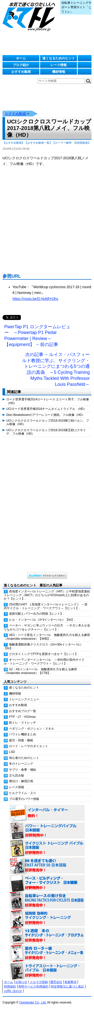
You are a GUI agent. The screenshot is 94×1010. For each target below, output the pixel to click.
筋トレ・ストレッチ (22, 722)
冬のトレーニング (21, 763)
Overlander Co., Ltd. (32, 1002)
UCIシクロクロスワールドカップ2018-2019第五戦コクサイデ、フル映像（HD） (46, 431)
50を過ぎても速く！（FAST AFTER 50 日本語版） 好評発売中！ (47, 866)
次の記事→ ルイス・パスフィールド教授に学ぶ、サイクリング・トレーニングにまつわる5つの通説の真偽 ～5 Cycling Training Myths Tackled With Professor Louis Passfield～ (56, 369)
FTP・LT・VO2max (22, 717)
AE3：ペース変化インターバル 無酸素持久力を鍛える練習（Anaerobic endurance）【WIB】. (47, 636)
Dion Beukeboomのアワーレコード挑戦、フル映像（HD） (45, 415)
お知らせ (21, 982)
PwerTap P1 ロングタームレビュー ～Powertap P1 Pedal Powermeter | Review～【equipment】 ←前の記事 (37, 335)
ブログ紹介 (21, 65)
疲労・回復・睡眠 (21, 740)
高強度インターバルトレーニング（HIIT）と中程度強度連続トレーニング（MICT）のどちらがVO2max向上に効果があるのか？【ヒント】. (47, 595)
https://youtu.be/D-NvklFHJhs (35, 299)
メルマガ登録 (39, 982)
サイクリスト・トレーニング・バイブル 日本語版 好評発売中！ (47, 848)
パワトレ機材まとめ (22, 734)
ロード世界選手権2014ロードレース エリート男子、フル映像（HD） (47, 401)
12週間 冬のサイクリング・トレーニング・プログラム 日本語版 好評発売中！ (47, 936)
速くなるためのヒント (58, 58)
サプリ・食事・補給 (22, 769)
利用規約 (10, 986)
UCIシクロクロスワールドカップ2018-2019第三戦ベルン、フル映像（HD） (47, 422)
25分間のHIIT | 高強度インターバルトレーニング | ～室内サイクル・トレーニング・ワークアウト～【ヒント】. (45, 606)
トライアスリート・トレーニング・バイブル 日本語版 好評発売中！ (47, 971)
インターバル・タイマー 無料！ (47, 813)
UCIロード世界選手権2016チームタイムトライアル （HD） (46, 409)
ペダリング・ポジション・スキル (31, 728)
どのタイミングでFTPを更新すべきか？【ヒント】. (44, 654)
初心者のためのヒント (24, 758)
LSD (12, 752)
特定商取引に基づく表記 (67, 986)
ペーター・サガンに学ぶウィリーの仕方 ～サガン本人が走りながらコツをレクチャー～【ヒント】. (47, 627)
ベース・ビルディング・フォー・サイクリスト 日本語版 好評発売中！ (47, 883)
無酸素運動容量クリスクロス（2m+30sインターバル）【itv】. (43, 646)
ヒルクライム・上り (22, 793)
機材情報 (58, 72)
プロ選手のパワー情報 (24, 799)
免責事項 (70, 982)
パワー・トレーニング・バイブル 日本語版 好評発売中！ (47, 830)
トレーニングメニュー (24, 699)
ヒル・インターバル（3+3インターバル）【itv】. (42, 619)
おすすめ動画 (21, 72)
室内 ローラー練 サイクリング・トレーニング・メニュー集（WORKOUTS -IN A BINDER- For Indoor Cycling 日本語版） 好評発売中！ (47, 953)
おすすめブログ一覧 (22, 711)
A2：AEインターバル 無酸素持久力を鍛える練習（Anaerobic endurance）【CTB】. (40, 671)
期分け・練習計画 (21, 781)
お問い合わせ (13, 991)
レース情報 (58, 65)
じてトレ (30, 16)
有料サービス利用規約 (33, 986)
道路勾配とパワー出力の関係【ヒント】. (36, 613)
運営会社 (56, 982)
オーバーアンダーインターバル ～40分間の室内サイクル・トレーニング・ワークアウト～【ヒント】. (44, 661)
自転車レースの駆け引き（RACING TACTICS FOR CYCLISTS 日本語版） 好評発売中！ (47, 901)
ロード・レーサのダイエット (28, 746)
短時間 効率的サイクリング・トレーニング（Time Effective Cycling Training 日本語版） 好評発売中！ (47, 918)
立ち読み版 (16, 775)
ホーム (21, 58)
